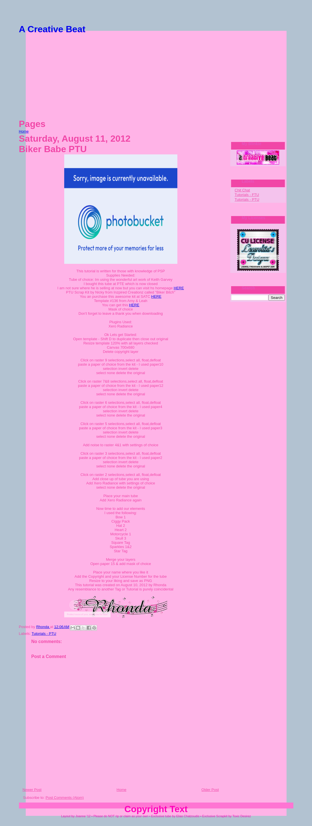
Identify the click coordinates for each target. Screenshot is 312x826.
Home (24, 131)
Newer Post (32, 790)
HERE (179, 288)
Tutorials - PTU (44, 633)
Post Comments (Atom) (65, 797)
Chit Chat (242, 190)
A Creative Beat (52, 29)
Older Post (210, 790)
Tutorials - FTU (247, 195)
